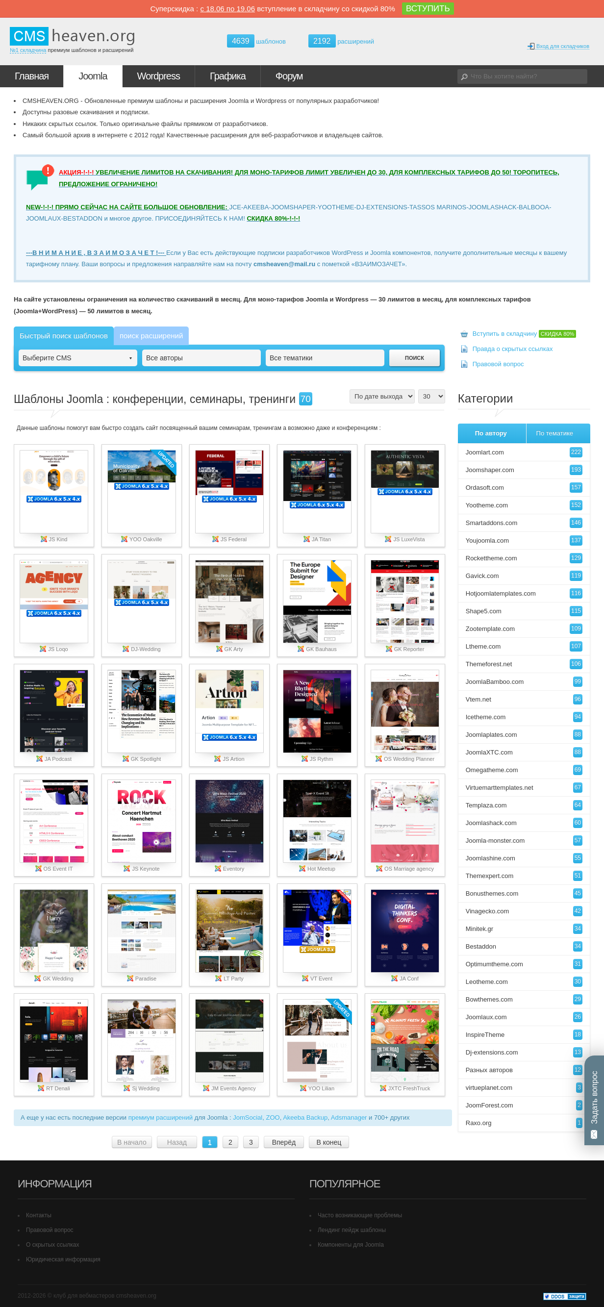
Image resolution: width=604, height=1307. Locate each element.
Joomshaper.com (524, 470)
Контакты (38, 1215)
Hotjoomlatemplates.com (524, 593)
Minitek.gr (524, 929)
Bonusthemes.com (524, 893)
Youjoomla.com (524, 540)
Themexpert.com (524, 876)
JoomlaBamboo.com (524, 682)
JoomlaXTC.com (524, 752)
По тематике (554, 433)
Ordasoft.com (524, 487)
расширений (341, 41)
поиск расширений (151, 335)
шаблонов (256, 41)
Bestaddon (524, 946)
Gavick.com (524, 576)
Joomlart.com (524, 452)
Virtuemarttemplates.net (524, 787)
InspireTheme (524, 1035)
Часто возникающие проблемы (360, 1215)
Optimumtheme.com (524, 964)
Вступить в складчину (525, 333)
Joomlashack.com (524, 823)
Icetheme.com (524, 717)
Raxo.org (524, 1123)
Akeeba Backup (305, 1117)
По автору (491, 433)
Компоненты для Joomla (351, 1244)
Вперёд (284, 1142)
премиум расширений (160, 1117)
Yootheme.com (524, 505)
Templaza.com (524, 805)
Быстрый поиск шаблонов (64, 335)
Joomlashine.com (524, 858)
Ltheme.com (524, 646)
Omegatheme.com (524, 770)
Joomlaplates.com (524, 734)
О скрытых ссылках (52, 1244)
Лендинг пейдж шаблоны (352, 1230)
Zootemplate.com (524, 629)
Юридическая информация (63, 1259)
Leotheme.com (524, 982)
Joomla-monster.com (524, 840)
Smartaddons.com (524, 523)
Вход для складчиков (558, 46)
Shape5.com (524, 611)
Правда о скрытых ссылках (513, 348)
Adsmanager (349, 1117)
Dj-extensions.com (524, 1052)
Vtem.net (524, 699)
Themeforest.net (524, 664)
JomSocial (247, 1117)
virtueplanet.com (524, 1087)
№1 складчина (28, 50)
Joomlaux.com (524, 1017)
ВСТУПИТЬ (428, 8)
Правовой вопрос (498, 364)
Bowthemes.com (524, 999)
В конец (328, 1142)
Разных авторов (524, 1070)
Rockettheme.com (524, 558)
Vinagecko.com (524, 911)
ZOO (272, 1117)
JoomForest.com (524, 1105)
